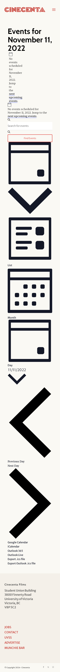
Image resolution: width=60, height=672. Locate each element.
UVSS (8, 637)
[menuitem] (54, 9)
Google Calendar (18, 542)
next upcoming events (15, 97)
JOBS (7, 627)
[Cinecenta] (24, 9)
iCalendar (13, 546)
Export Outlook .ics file (22, 563)
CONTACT (11, 632)
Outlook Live (15, 555)
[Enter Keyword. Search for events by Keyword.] (30, 126)
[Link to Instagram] (53, 667)
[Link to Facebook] (43, 667)
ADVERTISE (12, 642)
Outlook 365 (15, 550)
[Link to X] (48, 667)
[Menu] (54, 9)
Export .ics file (16, 559)
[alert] (10, 77)
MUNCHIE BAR (14, 648)
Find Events (30, 138)
